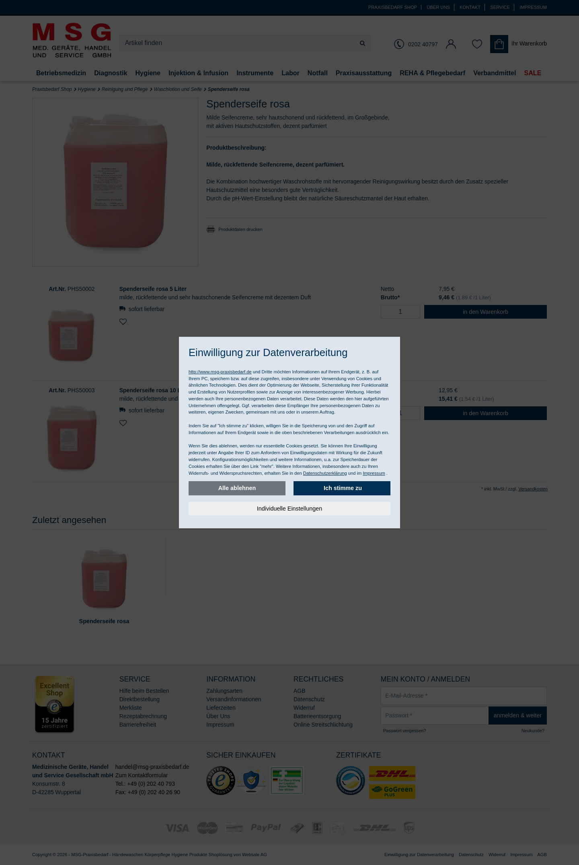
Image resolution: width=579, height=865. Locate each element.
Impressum (374, 473)
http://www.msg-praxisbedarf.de (220, 371)
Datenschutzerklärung (325, 473)
